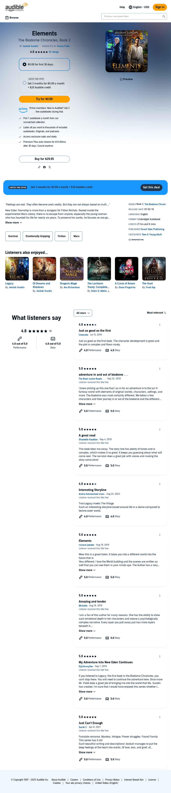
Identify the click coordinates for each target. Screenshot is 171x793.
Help (122, 7)
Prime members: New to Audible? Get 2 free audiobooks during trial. (49, 110)
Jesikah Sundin (16, 287)
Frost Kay (150, 287)
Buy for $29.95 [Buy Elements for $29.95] (44, 159)
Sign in (159, 7)
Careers (74, 779)
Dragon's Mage (68, 283)
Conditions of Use (91, 779)
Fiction (62, 236)
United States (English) (106, 783)
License (152, 779)
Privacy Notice (112, 779)
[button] (39, 167)
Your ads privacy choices (77, 783)
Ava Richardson (72, 287)
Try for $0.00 (44, 99)
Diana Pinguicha (127, 287)
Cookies (57, 783)
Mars (76, 236)
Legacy (9, 283)
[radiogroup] (44, 75)
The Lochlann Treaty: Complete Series (97, 287)
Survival (13, 236)
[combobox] (134, 16)
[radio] (44, 64)
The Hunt (147, 283)
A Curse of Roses (125, 283)
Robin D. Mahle (99, 291)
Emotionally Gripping (38, 236)
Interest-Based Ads (134, 779)
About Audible (58, 779)
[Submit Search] (164, 16)
